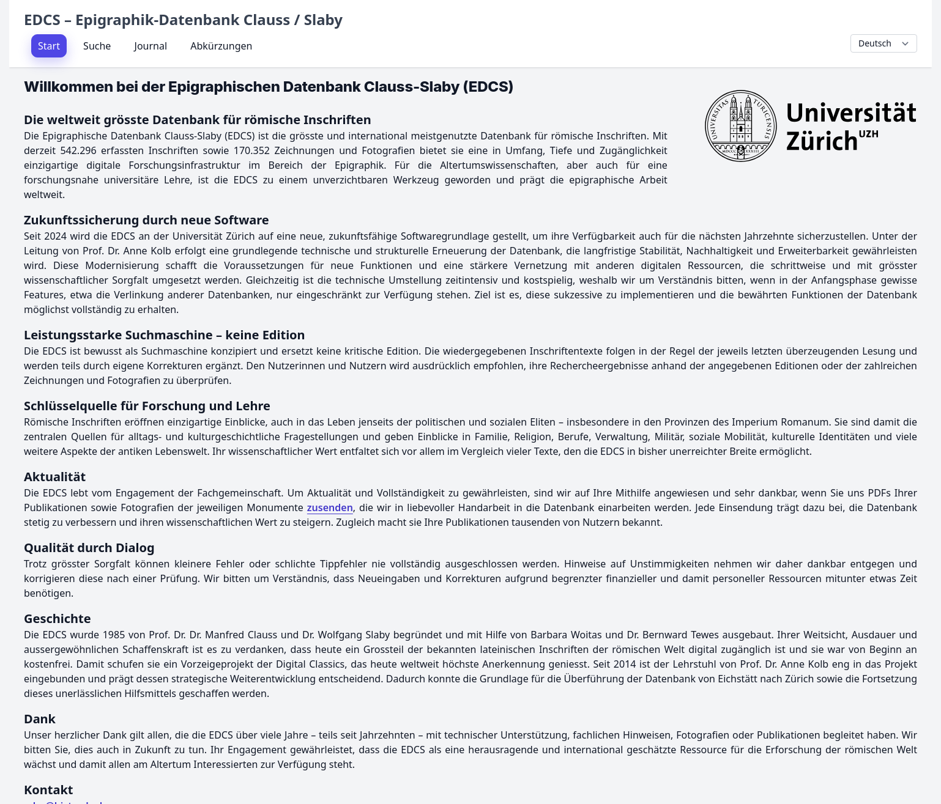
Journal (151, 46)
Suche (97, 46)
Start (49, 46)
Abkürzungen (221, 46)
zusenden (330, 507)
